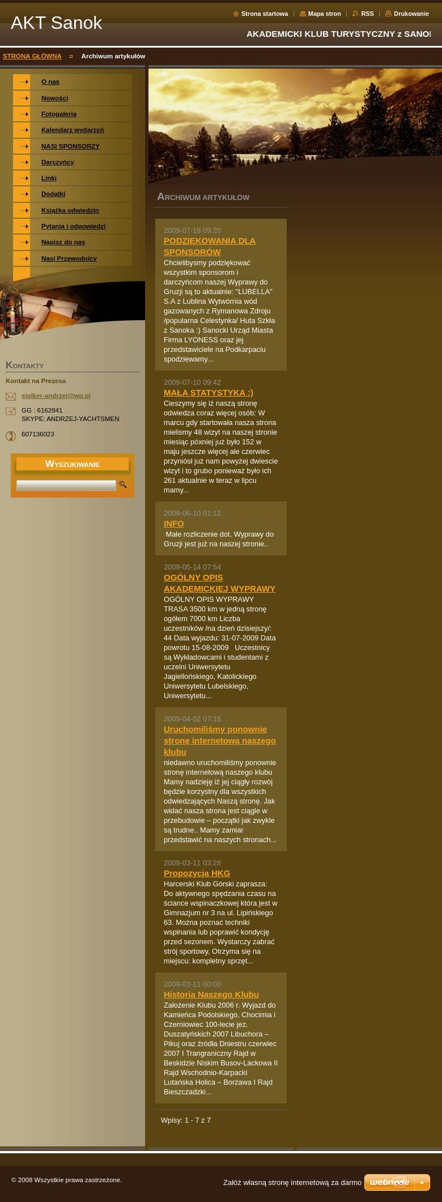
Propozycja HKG (197, 873)
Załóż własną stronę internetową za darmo (292, 1182)
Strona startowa (264, 13)
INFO (174, 523)
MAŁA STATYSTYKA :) (208, 392)
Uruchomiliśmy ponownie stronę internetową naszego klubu (220, 740)
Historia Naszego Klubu (211, 994)
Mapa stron (324, 13)
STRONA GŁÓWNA (32, 56)
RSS (367, 13)
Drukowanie (411, 13)
